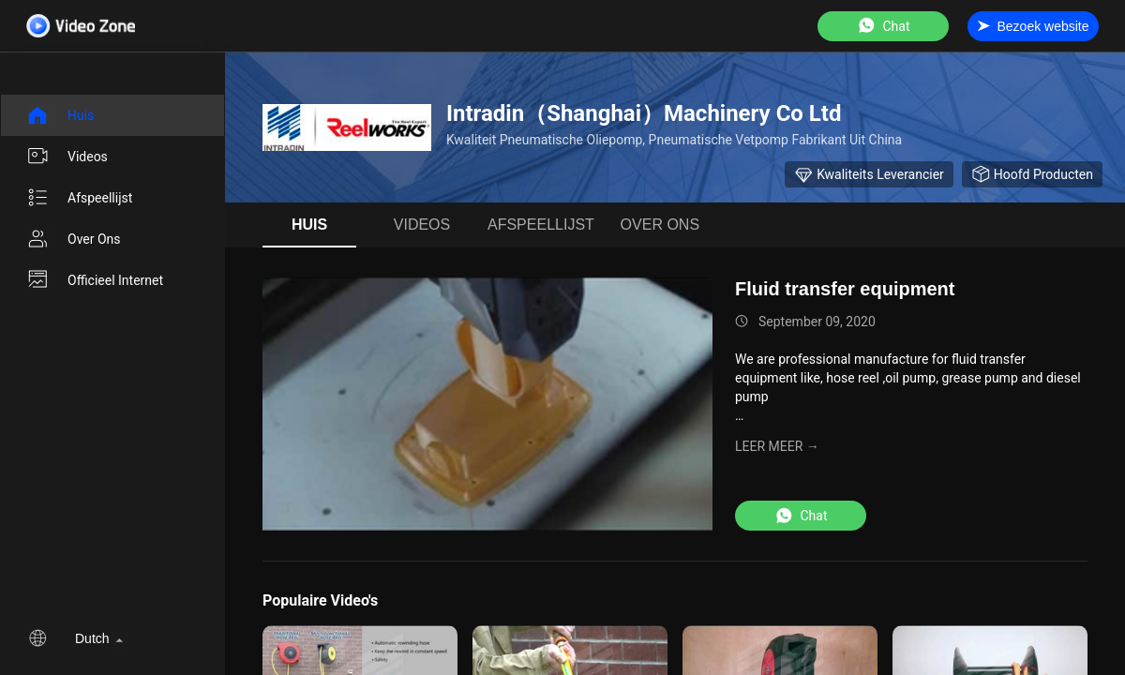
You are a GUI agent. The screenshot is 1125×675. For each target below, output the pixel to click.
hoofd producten (1032, 174)
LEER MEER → (777, 446)
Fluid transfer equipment (844, 288)
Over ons (73, 239)
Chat (882, 26)
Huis (60, 115)
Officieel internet (94, 280)
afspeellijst (79, 198)
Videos (67, 156)
